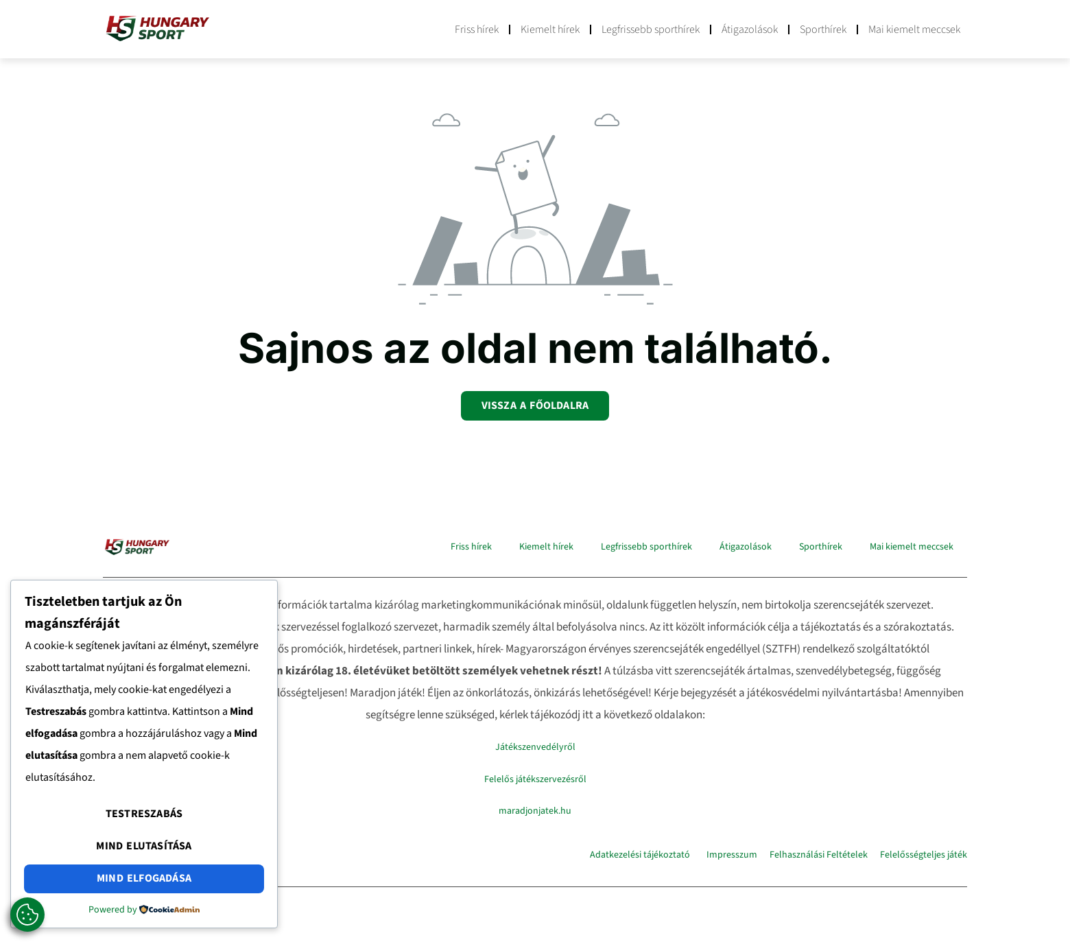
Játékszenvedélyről (535, 747)
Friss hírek (477, 29)
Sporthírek (823, 29)
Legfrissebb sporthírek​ (651, 29)
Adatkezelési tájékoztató (640, 855)
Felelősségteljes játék (923, 855)
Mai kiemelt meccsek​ (914, 29)
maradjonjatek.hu (535, 810)
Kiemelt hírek (550, 29)
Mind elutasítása (143, 847)
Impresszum (731, 855)
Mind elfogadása (144, 878)
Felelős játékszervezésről (535, 779)
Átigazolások (750, 29)
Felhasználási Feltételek (819, 855)
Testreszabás (144, 816)
